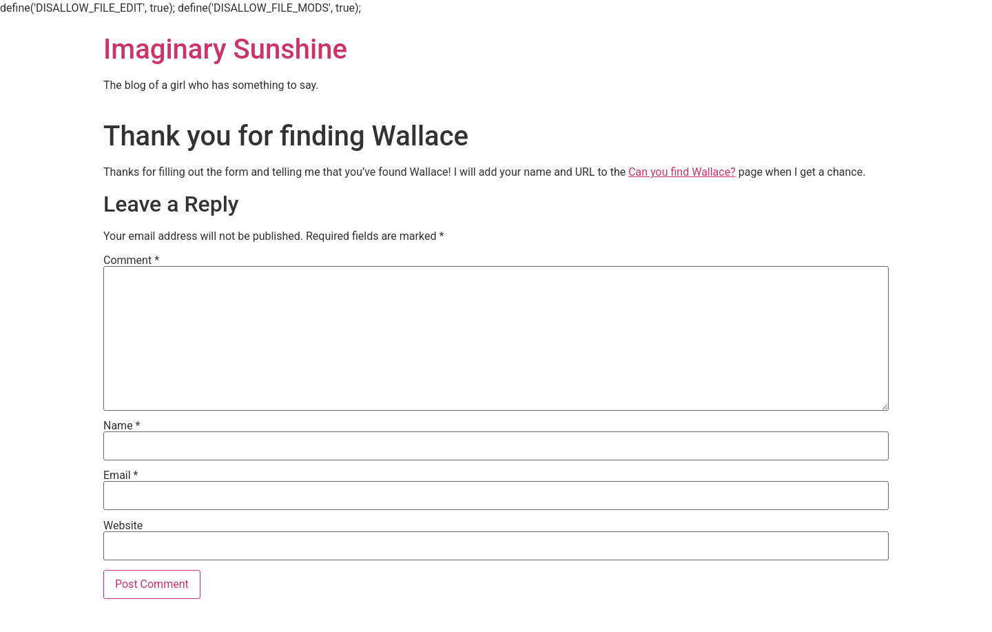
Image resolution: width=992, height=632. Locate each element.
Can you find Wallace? (682, 172)
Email (120, 475)
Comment (131, 260)
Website (123, 525)
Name (122, 425)
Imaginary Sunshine (225, 49)
